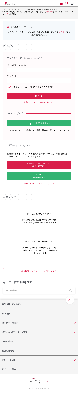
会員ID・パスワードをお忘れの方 (38, 102)
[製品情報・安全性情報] (39, 304)
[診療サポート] (39, 341)
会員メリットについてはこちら (38, 183)
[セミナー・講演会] (39, 323)
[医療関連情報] (39, 350)
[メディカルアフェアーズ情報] (39, 332)
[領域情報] (39, 313)
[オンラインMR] (39, 360)
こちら (6, 14)
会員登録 (62, 32)
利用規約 (49, 12)
